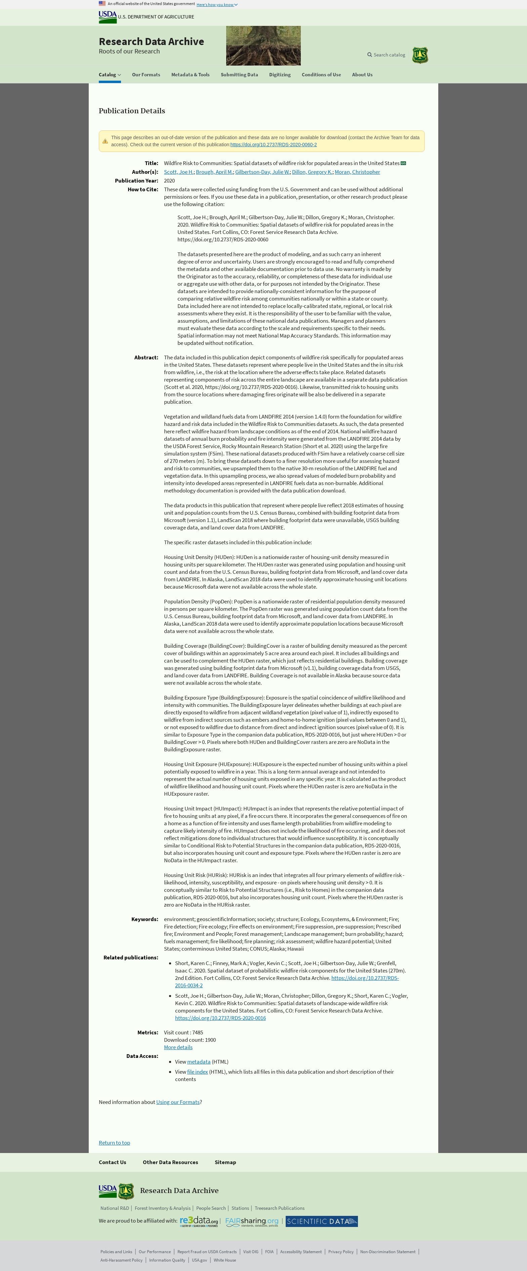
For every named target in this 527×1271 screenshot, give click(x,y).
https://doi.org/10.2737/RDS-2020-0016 (220, 1018)
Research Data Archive (151, 41)
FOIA (269, 1252)
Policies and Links (116, 1252)
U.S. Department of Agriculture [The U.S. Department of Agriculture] (146, 16)
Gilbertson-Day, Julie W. (262, 171)
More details (178, 1047)
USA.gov (199, 1260)
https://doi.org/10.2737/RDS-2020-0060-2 (274, 144)
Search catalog (389, 54)
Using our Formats (178, 1102)
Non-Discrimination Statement (387, 1252)
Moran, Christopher (357, 171)
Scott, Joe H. (179, 171)
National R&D (114, 1208)
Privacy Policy (341, 1252)
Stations (240, 1208)
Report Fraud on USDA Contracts (207, 1252)
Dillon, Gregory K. (312, 171)
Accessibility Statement (301, 1252)
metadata (199, 1061)
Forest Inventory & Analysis (163, 1208)
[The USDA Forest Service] (420, 55)
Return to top (114, 1142)
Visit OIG (250, 1252)
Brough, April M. (214, 171)
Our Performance (155, 1252)
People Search (211, 1208)
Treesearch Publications (280, 1208)
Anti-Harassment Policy (121, 1260)
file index (197, 1071)
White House (225, 1260)
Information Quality (167, 1260)
